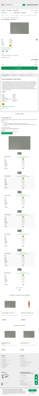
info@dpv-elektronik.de (23, 379)
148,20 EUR (23, 166)
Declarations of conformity (6, 360)
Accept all (32, 390)
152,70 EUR (23, 243)
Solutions (23, 12)
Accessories (21, 75)
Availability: (3, 57)
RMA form (22, 360)
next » (9, 17)
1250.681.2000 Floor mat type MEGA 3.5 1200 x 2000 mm (23, 253)
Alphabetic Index (5, 365)
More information (32, 392)
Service (36, 10)
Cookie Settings (23, 366)
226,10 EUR (23, 282)
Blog (32, 10)
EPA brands (9, 10)
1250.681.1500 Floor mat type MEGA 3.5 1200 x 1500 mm (23, 215)
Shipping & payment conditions (26, 362)
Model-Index (4, 366)
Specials (10, 12)
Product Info (5, 75)
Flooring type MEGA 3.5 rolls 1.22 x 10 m (5, 343)
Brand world (15, 10)
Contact (22, 357)
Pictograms (14, 75)
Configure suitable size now (7, 133)
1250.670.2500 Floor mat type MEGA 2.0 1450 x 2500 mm (23, 195)
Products (3, 10)
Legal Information (24, 365)
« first (3, 17)
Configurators (17, 12)
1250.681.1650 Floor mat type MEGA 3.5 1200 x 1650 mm (23, 234)
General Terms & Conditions (25, 364)
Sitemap (3, 367)
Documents (29, 75)
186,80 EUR (23, 185)
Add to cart (18, 68)
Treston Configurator (5, 363)
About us (36, 12)
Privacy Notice (23, 363)
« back (6, 17)
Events (22, 359)
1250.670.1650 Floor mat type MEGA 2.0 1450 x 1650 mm (23, 157)
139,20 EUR (23, 224)
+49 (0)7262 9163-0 (25, 377)
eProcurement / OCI (5, 364)
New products (4, 12)
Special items (4, 359)
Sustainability (23, 358)
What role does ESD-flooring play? (7, 47)
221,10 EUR (23, 204)
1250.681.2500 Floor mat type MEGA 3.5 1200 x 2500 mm (23, 273)
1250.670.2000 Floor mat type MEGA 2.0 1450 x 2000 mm (23, 176)
